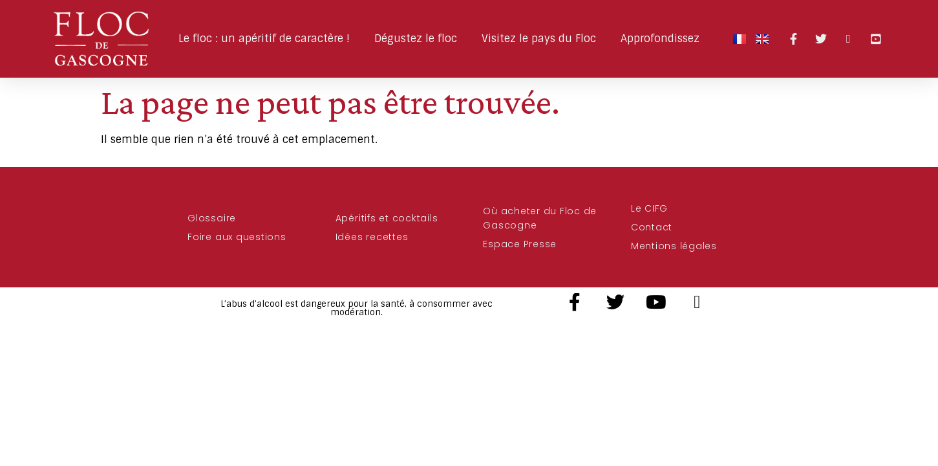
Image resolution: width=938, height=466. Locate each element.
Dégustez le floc (419, 38)
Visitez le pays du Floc (542, 38)
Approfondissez (663, 38)
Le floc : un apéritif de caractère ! (267, 38)
